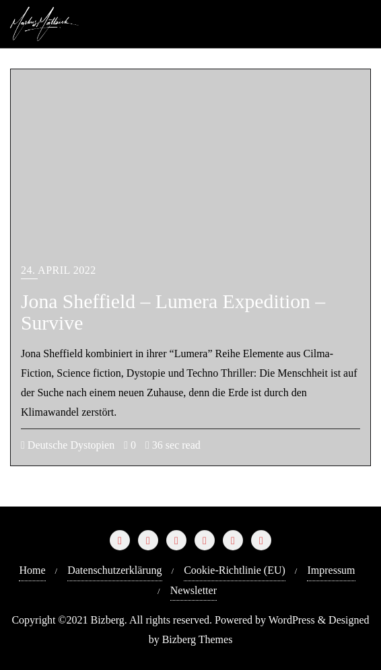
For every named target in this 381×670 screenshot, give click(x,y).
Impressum (331, 570)
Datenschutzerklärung (114, 570)
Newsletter (193, 590)
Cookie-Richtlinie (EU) (234, 570)
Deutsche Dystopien (67, 445)
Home (32, 570)
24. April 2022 (58, 270)
